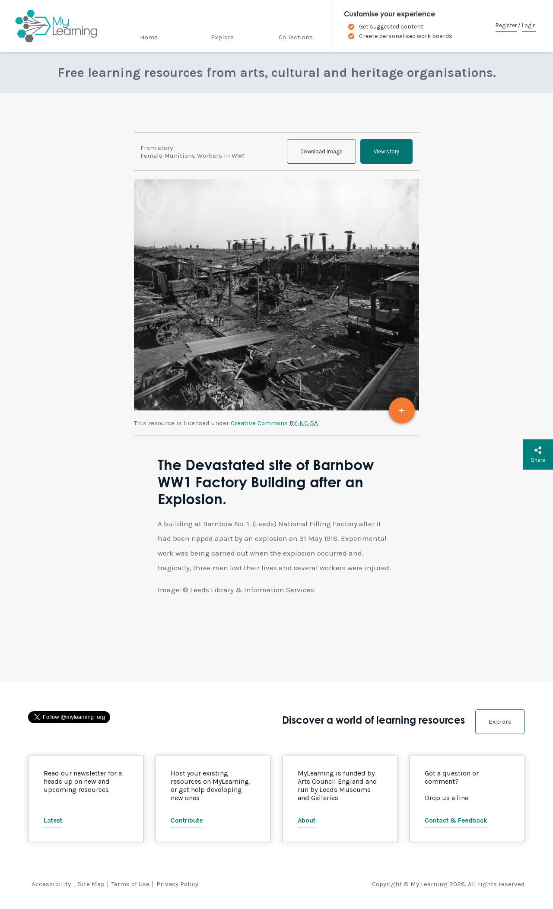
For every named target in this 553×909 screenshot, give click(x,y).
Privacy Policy (177, 884)
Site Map (91, 884)
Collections (296, 37)
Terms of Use (130, 884)
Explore (222, 37)
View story (386, 151)
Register (506, 25)
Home (149, 37)
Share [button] (538, 454)
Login (529, 25)
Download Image (321, 151)
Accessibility (51, 884)
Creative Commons (274, 423)
